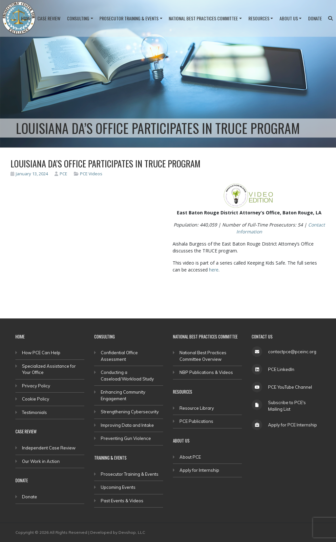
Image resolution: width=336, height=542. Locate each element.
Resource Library (196, 408)
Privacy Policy (36, 385)
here (214, 270)
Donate (315, 18)
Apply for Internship (199, 470)
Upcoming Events (118, 487)
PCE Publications (196, 421)
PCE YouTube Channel (290, 387)
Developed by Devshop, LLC (117, 532)
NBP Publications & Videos (206, 372)
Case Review (48, 18)
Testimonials (34, 412)
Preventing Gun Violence (126, 438)
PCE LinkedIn (281, 369)
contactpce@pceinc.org (292, 351)
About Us (289, 18)
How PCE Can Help (41, 352)
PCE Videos (91, 174)
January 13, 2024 (29, 174)
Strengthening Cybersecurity (130, 411)
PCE (60, 174)
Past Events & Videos (122, 500)
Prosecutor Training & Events (128, 18)
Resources (258, 18)
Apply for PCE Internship (292, 424)
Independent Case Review (48, 447)
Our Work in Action (41, 461)
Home (26, 18)
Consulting (78, 18)
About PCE (190, 457)
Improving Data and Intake (127, 425)
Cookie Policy (35, 398)
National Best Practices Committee (203, 18)
